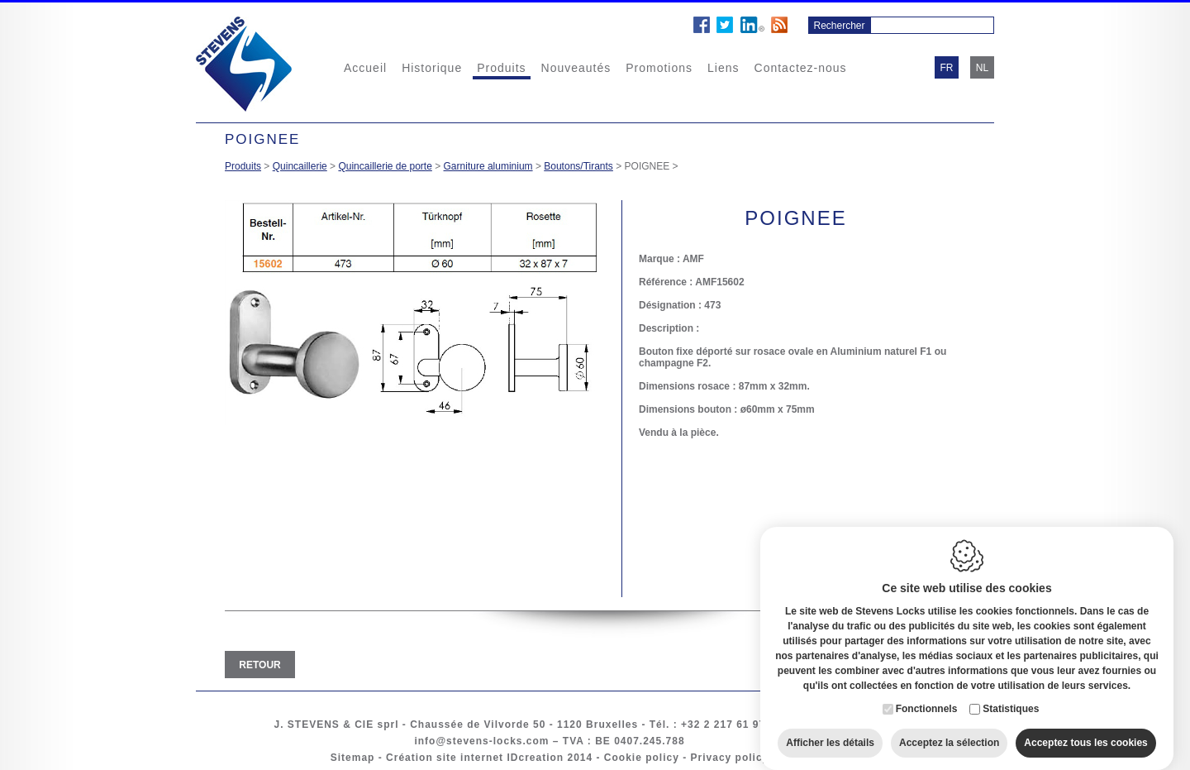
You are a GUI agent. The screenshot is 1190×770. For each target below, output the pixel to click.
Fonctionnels (927, 693)
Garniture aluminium (488, 166)
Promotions (659, 67)
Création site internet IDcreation (475, 757)
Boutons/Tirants (578, 166)
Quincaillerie (300, 166)
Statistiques (1011, 693)
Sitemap (353, 757)
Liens (723, 67)
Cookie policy (641, 757)
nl (982, 68)
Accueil (365, 67)
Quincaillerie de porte (384, 166)
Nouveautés (576, 67)
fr (947, 68)
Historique (432, 67)
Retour (259, 665)
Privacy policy (730, 757)
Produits (501, 67)
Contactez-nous (800, 67)
